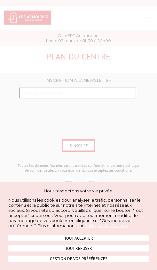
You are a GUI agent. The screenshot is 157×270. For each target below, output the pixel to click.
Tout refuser (78, 248)
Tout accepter (78, 238)
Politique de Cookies (106, 225)
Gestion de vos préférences (78, 258)
